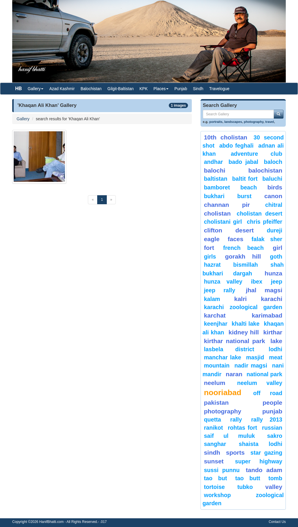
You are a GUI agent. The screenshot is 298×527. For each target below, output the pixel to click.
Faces (235, 239)
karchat (215, 315)
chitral (273, 205)
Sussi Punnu (222, 470)
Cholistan (217, 213)
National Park (264, 374)
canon (273, 196)
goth (276, 256)
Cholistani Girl (223, 221)
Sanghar (215, 444)
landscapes (233, 121)
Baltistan (216, 178)
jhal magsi (264, 290)
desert (244, 230)
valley (273, 486)
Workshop (217, 495)
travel (269, 121)
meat (275, 357)
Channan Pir (227, 204)
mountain (217, 365)
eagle (212, 239)
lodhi (275, 349)
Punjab (180, 88)
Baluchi (272, 178)
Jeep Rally (219, 290)
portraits (215, 121)
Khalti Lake (246, 323)
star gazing (266, 452)
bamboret (217, 187)
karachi (271, 298)
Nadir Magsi (250, 365)
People (272, 402)
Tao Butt (247, 478)
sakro (274, 436)
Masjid (255, 357)
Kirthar (272, 332)
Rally (236, 419)
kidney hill (243, 332)
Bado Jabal (243, 162)
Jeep (276, 281)
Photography (222, 411)
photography (254, 121)
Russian (272, 427)
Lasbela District (229, 349)
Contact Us (277, 522)
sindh (212, 452)
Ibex (256, 281)
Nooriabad (223, 392)
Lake (276, 341)
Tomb (275, 478)
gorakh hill (243, 256)
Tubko (245, 487)
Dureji (274, 230)
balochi (215, 170)
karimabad (267, 315)
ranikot (213, 427)
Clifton (213, 230)
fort (209, 247)
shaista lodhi (260, 444)
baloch (273, 162)
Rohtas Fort (242, 427)
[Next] (111, 199)
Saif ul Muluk (229, 436)
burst (244, 196)
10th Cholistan (225, 137)
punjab (272, 411)
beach (248, 187)
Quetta (212, 419)
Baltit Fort (245, 178)
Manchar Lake (222, 357)
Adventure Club (256, 153)
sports (235, 452)
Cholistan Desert (259, 213)
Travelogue (219, 88)
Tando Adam (264, 470)
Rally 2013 (266, 419)
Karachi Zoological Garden (243, 307)
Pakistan (216, 402)
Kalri (240, 298)
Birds (274, 187)
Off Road (267, 393)
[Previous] (92, 199)
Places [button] (160, 88)
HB (18, 88)
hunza (273, 273)
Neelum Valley (259, 383)
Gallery (23, 118)
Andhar (213, 162)
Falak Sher (266, 239)
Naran (234, 374)
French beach (243, 248)
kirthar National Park (234, 341)
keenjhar (216, 323)
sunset (214, 461)
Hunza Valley (223, 281)
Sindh (198, 88)
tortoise (214, 487)
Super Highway (258, 461)
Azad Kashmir (61, 88)
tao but (215, 478)
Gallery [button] (35, 88)
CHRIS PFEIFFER (264, 221)
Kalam (212, 299)
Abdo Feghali (236, 145)
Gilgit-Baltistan (120, 88)
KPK (143, 88)
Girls (210, 256)
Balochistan (91, 88)
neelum (215, 382)
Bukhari (214, 196)
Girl (277, 247)
